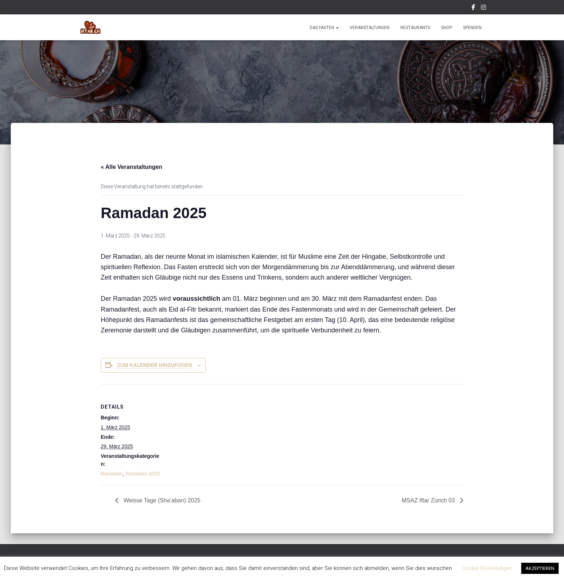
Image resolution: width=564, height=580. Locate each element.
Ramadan (112, 474)
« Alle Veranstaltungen (131, 167)
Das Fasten (324, 27)
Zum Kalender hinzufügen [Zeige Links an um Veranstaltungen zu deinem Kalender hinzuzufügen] (154, 365)
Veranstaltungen (370, 27)
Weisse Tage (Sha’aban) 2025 (161, 500)
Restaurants (415, 27)
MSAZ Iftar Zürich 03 (429, 500)
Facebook (474, 8)
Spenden (472, 27)
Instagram (484, 8)
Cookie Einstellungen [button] (487, 568)
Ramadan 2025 (142, 474)
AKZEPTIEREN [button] (540, 568)
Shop (446, 27)
